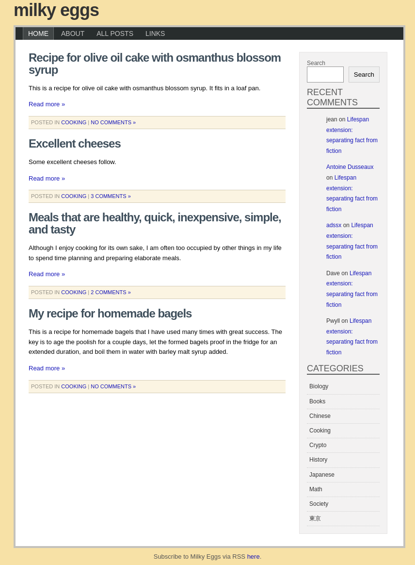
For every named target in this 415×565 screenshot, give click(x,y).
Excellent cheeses (75, 143)
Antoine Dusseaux (349, 167)
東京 (315, 518)
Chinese (320, 416)
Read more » (47, 104)
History (318, 459)
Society (318, 503)
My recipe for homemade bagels (110, 313)
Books (317, 401)
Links (155, 33)
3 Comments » (111, 196)
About (72, 33)
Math (315, 489)
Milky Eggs (56, 10)
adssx (333, 225)
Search (316, 63)
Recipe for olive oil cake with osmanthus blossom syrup (155, 63)
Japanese (322, 474)
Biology (318, 386)
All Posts (114, 33)
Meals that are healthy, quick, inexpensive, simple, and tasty (155, 223)
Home (38, 33)
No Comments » (113, 122)
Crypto (317, 445)
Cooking (73, 122)
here (253, 556)
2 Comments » (111, 292)
